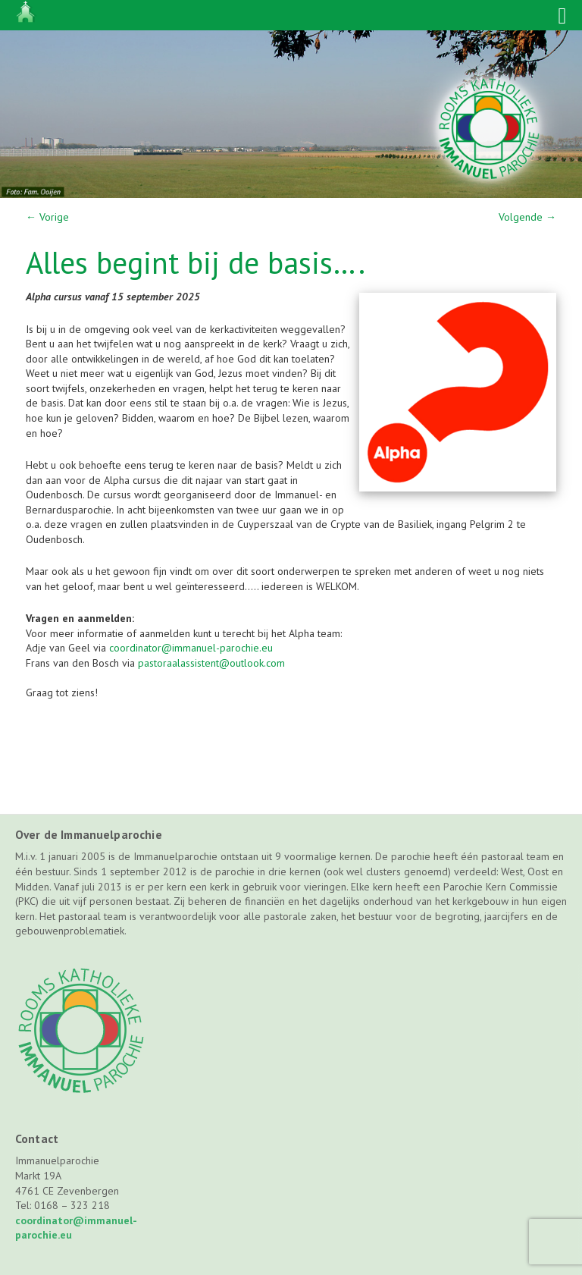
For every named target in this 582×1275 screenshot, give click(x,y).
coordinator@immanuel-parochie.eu (191, 648)
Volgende (527, 217)
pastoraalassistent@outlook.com (211, 663)
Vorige (47, 217)
